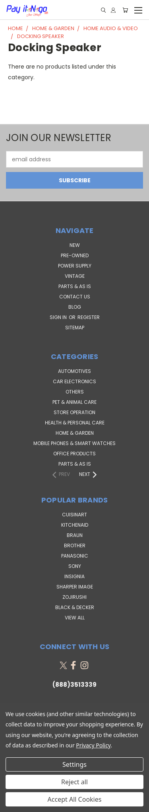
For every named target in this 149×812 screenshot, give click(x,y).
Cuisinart (74, 514)
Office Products (74, 453)
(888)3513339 (74, 684)
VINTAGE (75, 276)
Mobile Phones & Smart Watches (74, 443)
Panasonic (74, 555)
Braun (75, 535)
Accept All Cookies (75, 799)
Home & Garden (75, 433)
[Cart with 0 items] (125, 10)
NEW (75, 245)
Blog (74, 307)
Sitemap (74, 327)
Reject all (74, 782)
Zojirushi (74, 597)
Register (88, 317)
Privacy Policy (93, 745)
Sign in (59, 317)
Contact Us (74, 296)
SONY (74, 566)
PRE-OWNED (75, 255)
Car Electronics (74, 381)
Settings (74, 764)
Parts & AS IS (74, 463)
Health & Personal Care (74, 422)
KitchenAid (74, 525)
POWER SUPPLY (74, 265)
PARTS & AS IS (74, 286)
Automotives (74, 371)
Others (75, 391)
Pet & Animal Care (74, 402)
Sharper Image (74, 586)
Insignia (74, 576)
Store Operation (74, 412)
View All (75, 617)
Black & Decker (74, 607)
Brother (74, 545)
